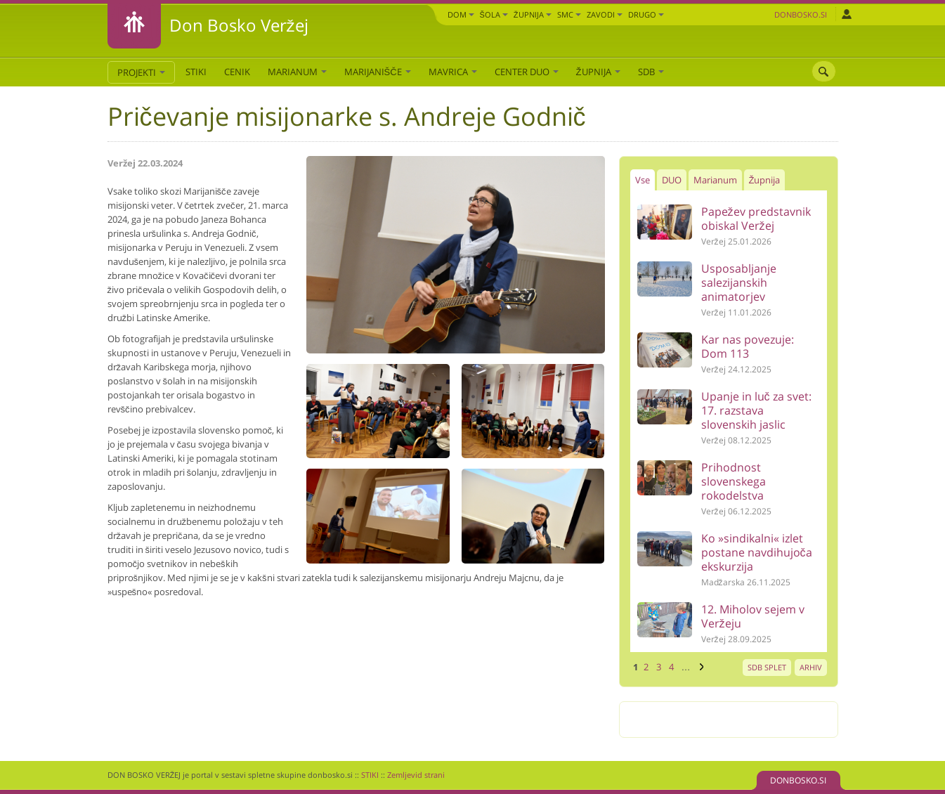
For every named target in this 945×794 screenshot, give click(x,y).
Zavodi (605, 14)
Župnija (533, 14)
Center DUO (527, 71)
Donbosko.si (800, 14)
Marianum (297, 71)
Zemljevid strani (416, 774)
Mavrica (453, 71)
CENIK (237, 71)
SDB (651, 71)
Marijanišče (377, 71)
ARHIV (811, 667)
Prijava (846, 14)
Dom (461, 14)
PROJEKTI (141, 72)
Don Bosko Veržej (238, 25)
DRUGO (646, 14)
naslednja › (699, 667)
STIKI (196, 71)
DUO (672, 180)
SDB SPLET (767, 667)
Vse (642, 180)
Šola (494, 14)
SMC (569, 14)
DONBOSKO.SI (798, 780)
